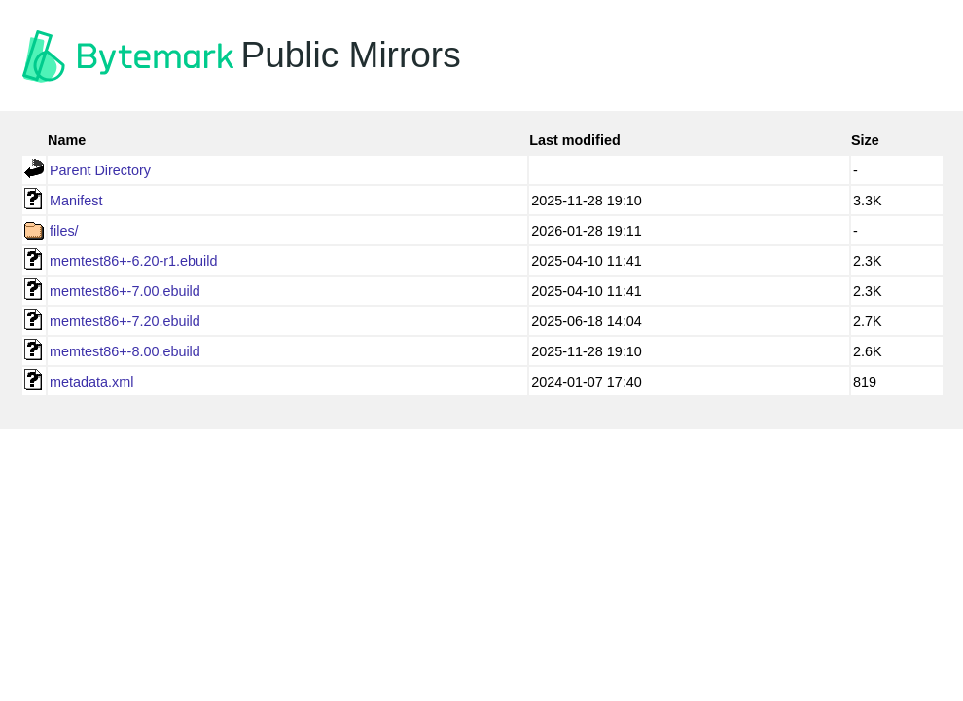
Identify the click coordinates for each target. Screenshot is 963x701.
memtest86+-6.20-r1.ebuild (133, 261)
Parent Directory (100, 170)
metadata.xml (91, 381)
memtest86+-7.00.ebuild (125, 291)
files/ (64, 231)
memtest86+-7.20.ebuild (125, 321)
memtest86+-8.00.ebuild (125, 351)
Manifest (76, 200)
